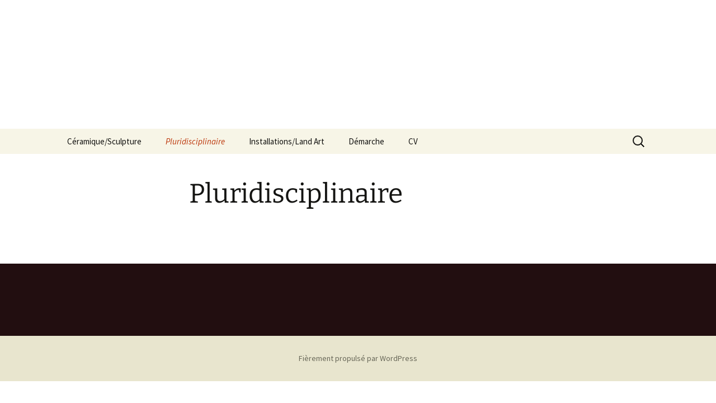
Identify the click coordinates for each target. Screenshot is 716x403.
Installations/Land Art (286, 141)
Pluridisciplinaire (195, 141)
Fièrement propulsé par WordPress (358, 358)
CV (413, 141)
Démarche (366, 141)
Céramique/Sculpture (104, 141)
